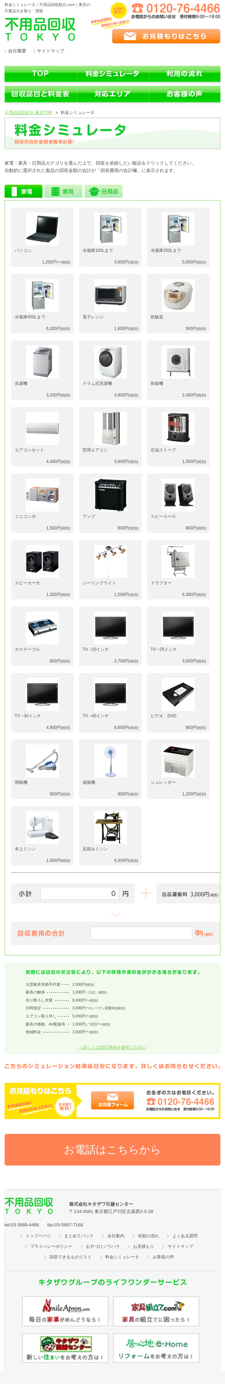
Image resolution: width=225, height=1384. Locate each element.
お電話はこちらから (112, 1149)
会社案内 (115, 1235)
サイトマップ (50, 50)
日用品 (104, 191)
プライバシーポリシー (51, 1246)
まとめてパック (79, 1235)
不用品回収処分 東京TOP (28, 112)
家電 (23, 191)
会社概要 (17, 50)
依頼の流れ (148, 1235)
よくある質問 (185, 1235)
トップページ (38, 1235)
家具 (63, 191)
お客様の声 (163, 1257)
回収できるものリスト (70, 1257)
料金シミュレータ (122, 1257)
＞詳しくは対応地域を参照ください (112, 1047)
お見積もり (143, 1246)
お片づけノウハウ (103, 1246)
